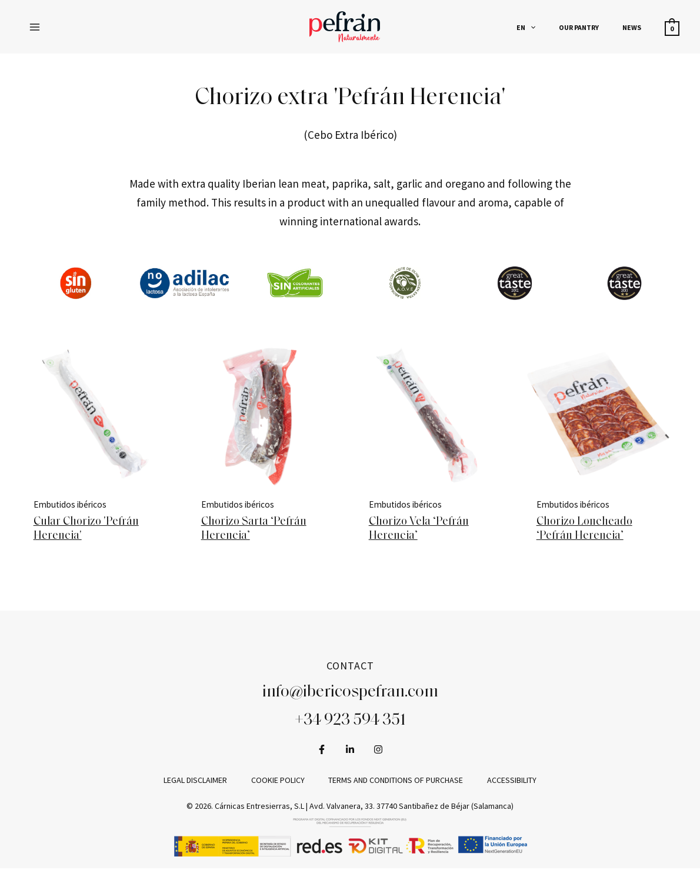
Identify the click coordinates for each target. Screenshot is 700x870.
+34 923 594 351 (350, 722)
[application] (554, 27)
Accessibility (502, 781)
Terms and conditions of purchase (392, 781)
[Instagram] (378, 750)
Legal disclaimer (204, 781)
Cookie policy (281, 781)
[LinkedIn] (350, 750)
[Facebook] (321, 750)
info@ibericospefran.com (350, 694)
